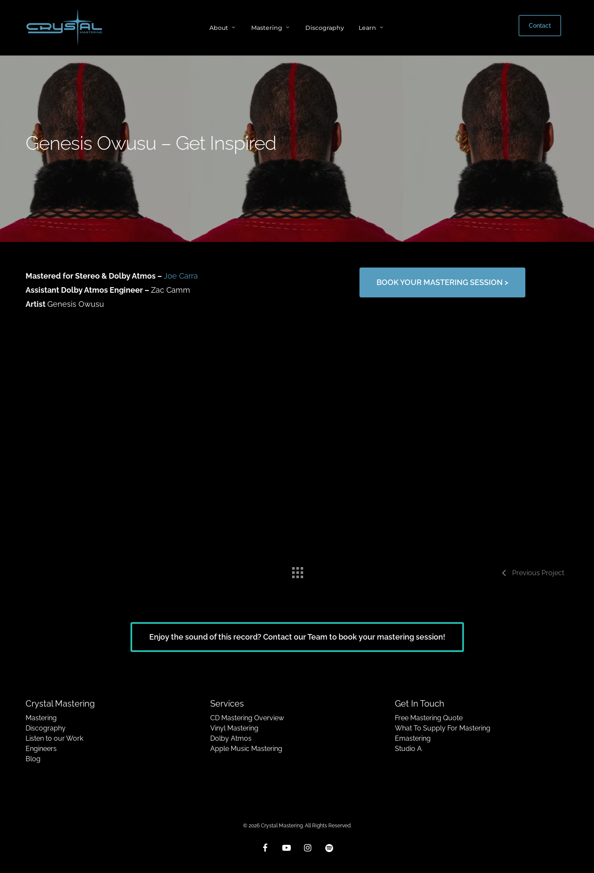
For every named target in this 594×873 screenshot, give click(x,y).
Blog (33, 759)
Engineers (41, 749)
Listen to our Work (54, 738)
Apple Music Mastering (246, 749)
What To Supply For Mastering (442, 728)
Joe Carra (181, 275)
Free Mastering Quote (429, 718)
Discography (46, 728)
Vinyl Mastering (234, 728)
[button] (442, 282)
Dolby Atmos (231, 738)
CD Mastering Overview (247, 718)
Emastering (413, 738)
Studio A (408, 749)
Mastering (41, 718)
